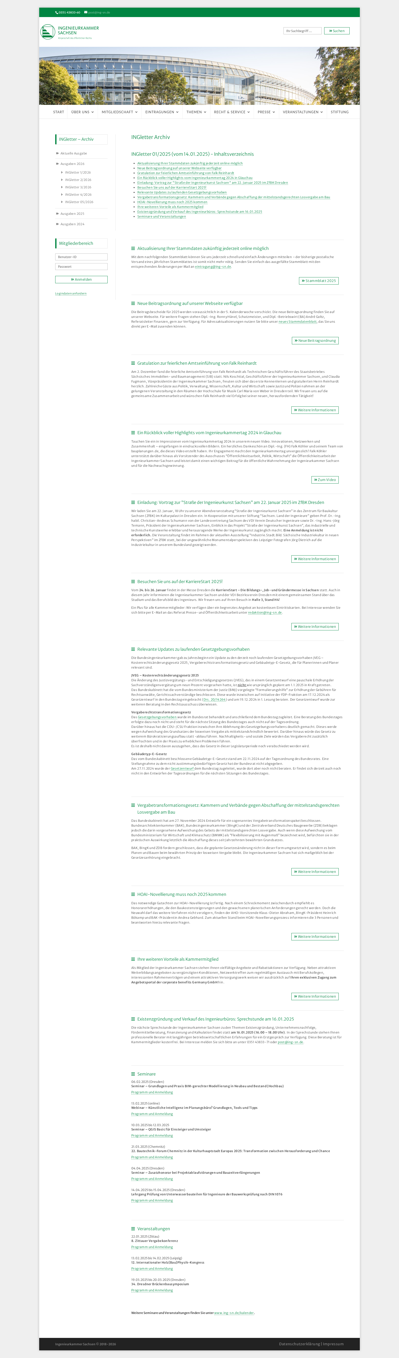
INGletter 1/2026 (78, 172)
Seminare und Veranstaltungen (161, 216)
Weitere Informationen (315, 410)
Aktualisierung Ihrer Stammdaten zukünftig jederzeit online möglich (190, 163)
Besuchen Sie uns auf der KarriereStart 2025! (172, 187)
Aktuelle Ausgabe (74, 153)
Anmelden (81, 279)
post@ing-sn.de (290, 1042)
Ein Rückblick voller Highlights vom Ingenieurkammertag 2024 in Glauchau (194, 178)
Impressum (333, 1344)
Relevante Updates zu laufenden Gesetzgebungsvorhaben (182, 192)
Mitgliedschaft (117, 112)
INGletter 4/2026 (78, 194)
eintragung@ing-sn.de (213, 266)
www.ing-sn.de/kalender (234, 1313)
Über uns (80, 112)
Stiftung (340, 112)
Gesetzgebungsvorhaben (157, 717)
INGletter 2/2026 (78, 180)
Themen (194, 112)
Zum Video (325, 480)
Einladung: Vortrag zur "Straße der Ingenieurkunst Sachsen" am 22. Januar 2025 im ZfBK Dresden (212, 183)
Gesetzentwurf (183, 768)
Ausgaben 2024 (72, 224)
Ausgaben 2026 (72, 164)
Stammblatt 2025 (319, 281)
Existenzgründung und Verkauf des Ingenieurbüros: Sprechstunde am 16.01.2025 (199, 212)
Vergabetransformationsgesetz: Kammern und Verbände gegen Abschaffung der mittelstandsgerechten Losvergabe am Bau (233, 197)
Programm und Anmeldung (152, 1092)
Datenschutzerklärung (299, 1344)
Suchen (337, 31)
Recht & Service (230, 112)
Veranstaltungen (301, 112)
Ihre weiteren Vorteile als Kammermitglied (170, 207)
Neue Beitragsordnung (315, 340)
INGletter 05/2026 (79, 202)
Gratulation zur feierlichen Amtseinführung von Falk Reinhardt (185, 173)
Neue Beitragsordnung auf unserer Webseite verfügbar (179, 168)
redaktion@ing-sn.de (265, 612)
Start (58, 112)
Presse (264, 112)
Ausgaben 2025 (72, 214)
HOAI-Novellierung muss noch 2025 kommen (172, 202)
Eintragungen (160, 112)
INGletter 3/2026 (78, 187)
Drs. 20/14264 (215, 699)
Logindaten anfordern (71, 293)
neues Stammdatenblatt (298, 321)
